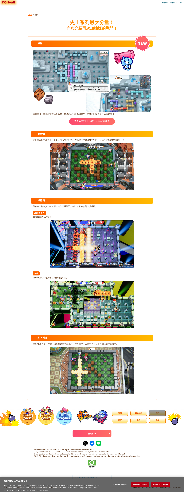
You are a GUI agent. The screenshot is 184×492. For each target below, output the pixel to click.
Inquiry (92, 434)
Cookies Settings (121, 487)
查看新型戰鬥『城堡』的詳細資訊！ (92, 121)
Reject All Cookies (140, 487)
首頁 (30, 15)
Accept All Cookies (160, 487)
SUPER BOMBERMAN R (87, 478)
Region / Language (169, 3)
